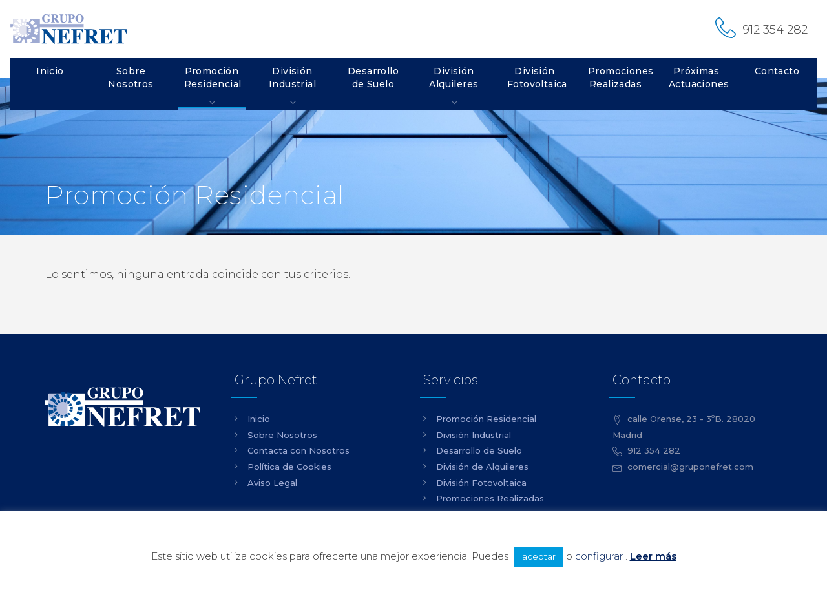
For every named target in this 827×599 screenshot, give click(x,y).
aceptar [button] (539, 556)
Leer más (653, 556)
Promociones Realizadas (618, 77)
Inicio (49, 71)
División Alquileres (453, 77)
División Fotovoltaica (537, 77)
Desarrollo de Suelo (373, 77)
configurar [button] (599, 556)
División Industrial (292, 77)
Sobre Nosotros (130, 77)
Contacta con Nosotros (298, 450)
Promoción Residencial (212, 77)
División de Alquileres (482, 466)
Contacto (777, 71)
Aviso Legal (272, 483)
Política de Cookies (289, 466)
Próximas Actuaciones (699, 77)
